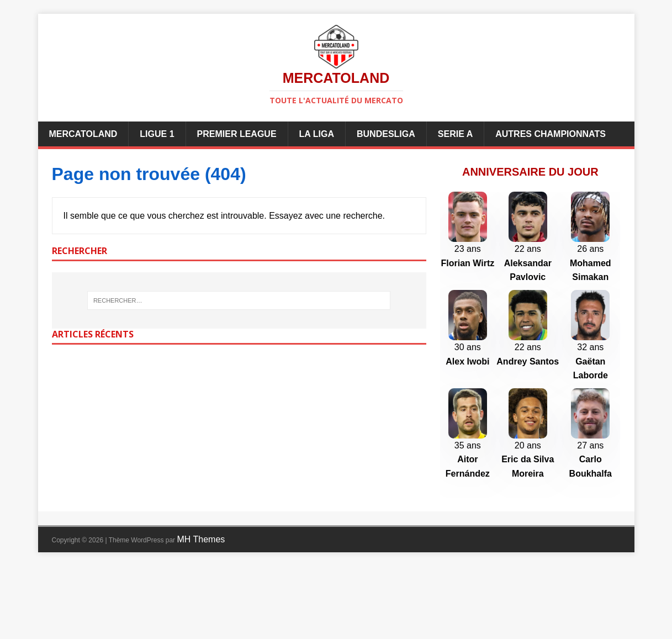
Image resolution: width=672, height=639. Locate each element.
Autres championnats (550, 134)
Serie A (455, 134)
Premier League (237, 134)
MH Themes (201, 612)
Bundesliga (386, 134)
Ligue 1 (157, 134)
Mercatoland (83, 134)
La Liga (316, 134)
